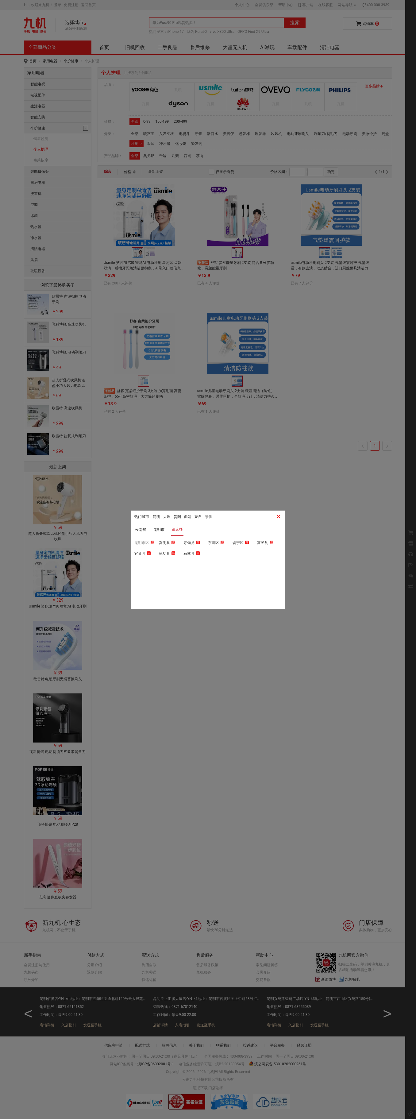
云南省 (140, 529)
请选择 (177, 529)
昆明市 (158, 529)
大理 (167, 517)
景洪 (208, 517)
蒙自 (198, 517)
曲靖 (187, 517)
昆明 (156, 517)
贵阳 (177, 517)
